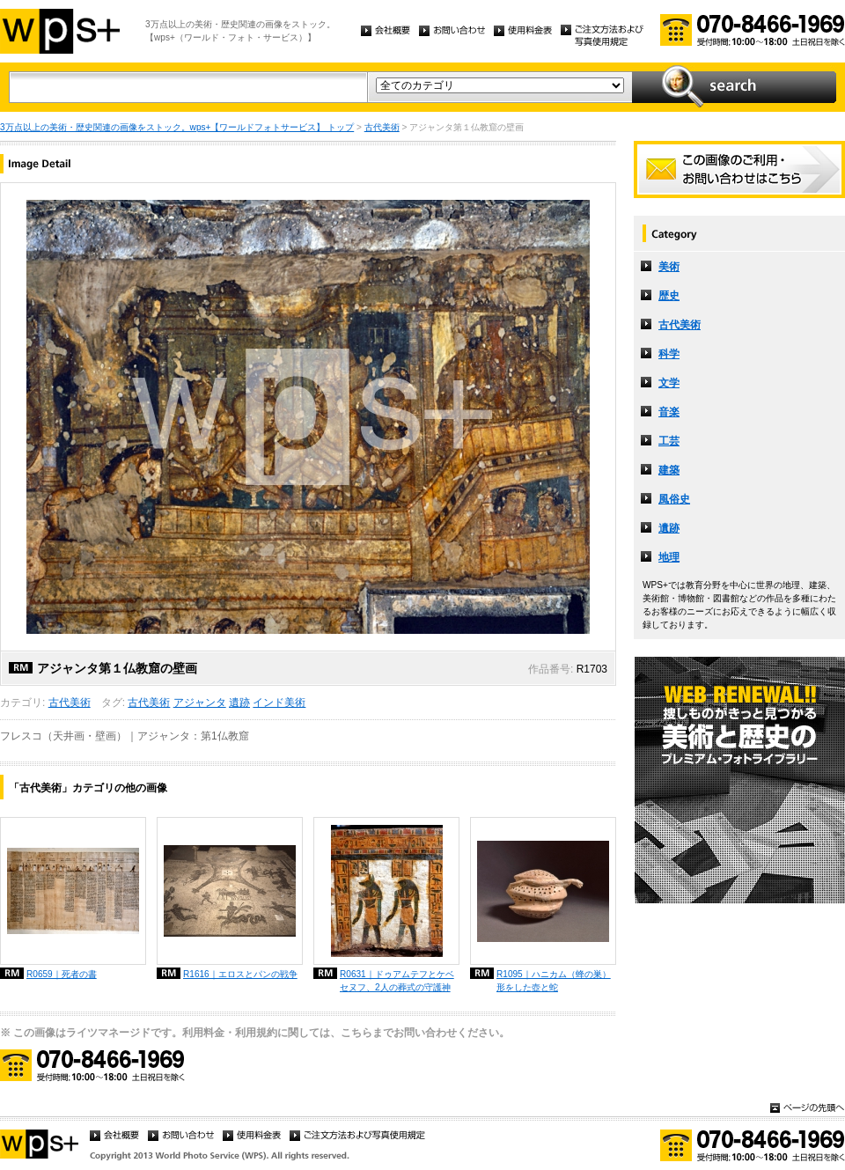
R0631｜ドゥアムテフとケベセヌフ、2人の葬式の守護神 (397, 980)
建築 (669, 470)
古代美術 (382, 127)
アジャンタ (199, 702)
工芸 (669, 441)
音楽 (669, 412)
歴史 (669, 296)
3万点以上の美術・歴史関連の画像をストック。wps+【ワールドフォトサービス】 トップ (177, 127)
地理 (669, 557)
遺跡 (239, 702)
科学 (669, 354)
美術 (669, 267)
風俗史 (674, 499)
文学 (669, 383)
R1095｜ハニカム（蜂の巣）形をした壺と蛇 (553, 980)
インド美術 (279, 702)
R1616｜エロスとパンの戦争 (240, 974)
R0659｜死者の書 (61, 974)
